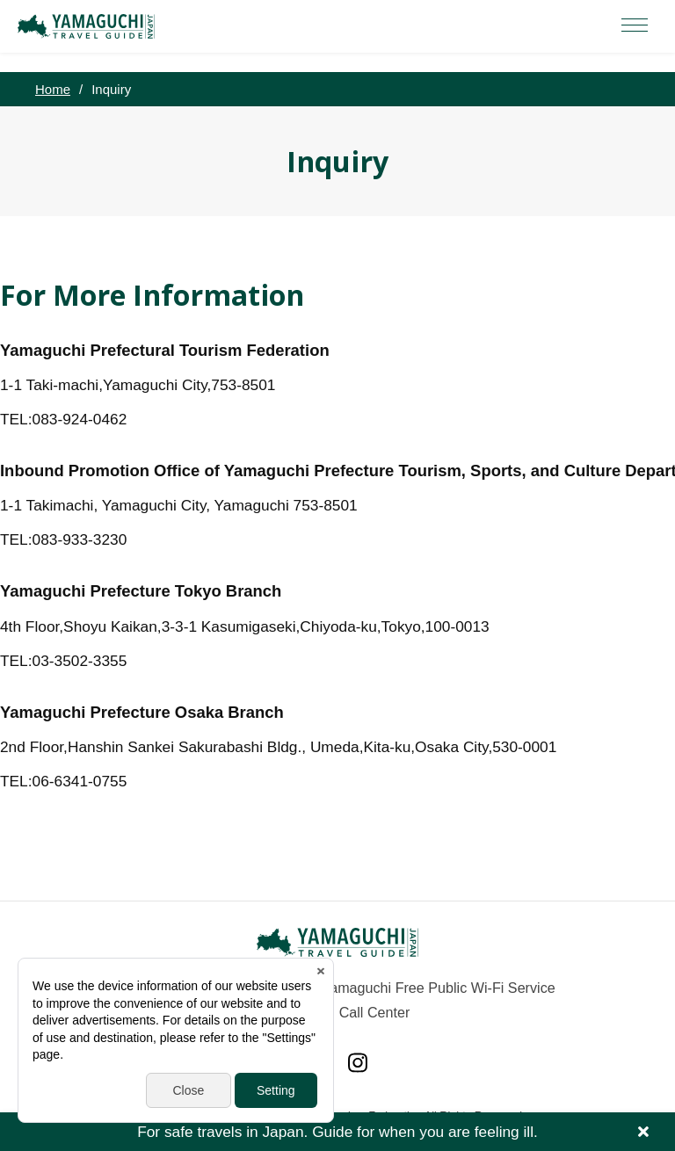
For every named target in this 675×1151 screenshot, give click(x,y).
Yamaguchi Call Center (337, 1012)
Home (52, 89)
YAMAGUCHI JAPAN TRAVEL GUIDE (89, 26)
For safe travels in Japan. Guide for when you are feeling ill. (337, 1131)
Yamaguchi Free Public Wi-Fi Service (438, 987)
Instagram (357, 1063)
